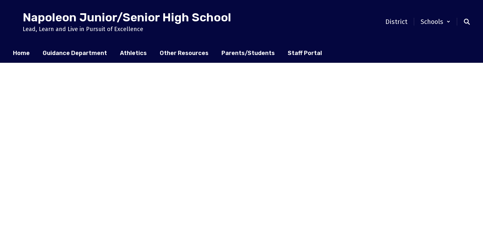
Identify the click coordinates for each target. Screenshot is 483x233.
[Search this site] (467, 21)
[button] (435, 22)
